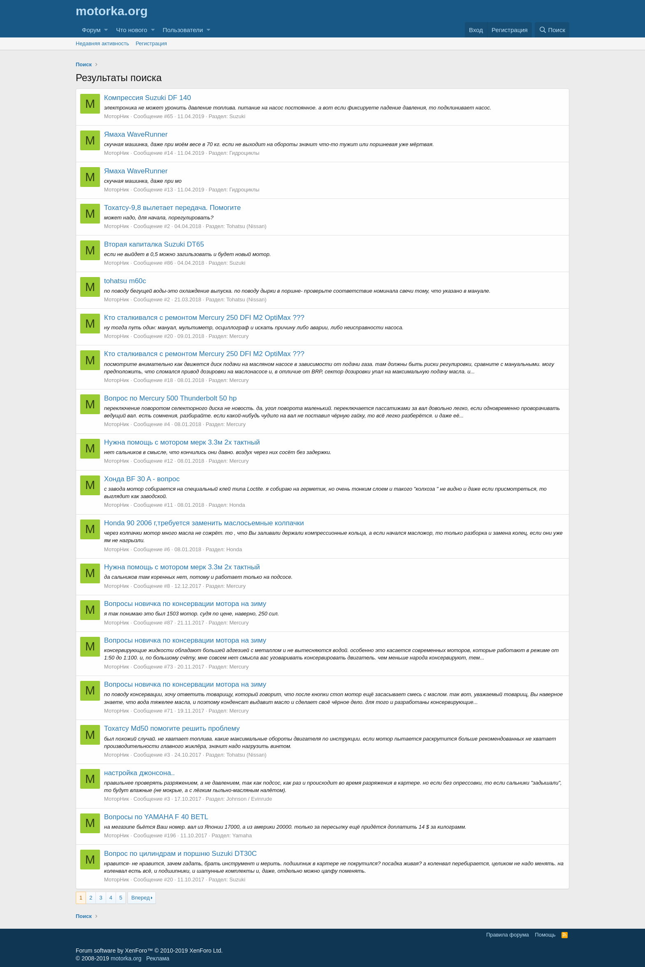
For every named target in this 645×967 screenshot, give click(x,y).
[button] (106, 29)
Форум (91, 29)
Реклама (157, 958)
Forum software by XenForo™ (149, 950)
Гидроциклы (244, 153)
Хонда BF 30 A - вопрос (142, 479)
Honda (237, 505)
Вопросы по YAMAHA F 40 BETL (156, 817)
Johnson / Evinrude (249, 799)
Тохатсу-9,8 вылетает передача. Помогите (172, 208)
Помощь (545, 935)
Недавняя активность (102, 43)
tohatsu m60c (125, 281)
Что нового (131, 29)
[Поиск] (552, 29)
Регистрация (151, 43)
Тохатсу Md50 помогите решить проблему (172, 728)
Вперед (140, 898)
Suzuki (237, 116)
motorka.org (126, 958)
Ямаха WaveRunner (136, 134)
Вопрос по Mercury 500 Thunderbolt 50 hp (170, 398)
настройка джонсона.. (139, 773)
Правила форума (507, 935)
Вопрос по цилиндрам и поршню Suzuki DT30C (180, 853)
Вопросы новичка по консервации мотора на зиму (185, 604)
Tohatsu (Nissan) (246, 226)
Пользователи (183, 29)
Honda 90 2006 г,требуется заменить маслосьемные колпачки (204, 523)
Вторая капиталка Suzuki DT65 (154, 244)
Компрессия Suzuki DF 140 (147, 98)
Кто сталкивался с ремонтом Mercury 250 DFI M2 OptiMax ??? (204, 318)
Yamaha (242, 835)
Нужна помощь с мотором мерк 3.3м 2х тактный (182, 442)
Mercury (238, 336)
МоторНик (116, 116)
